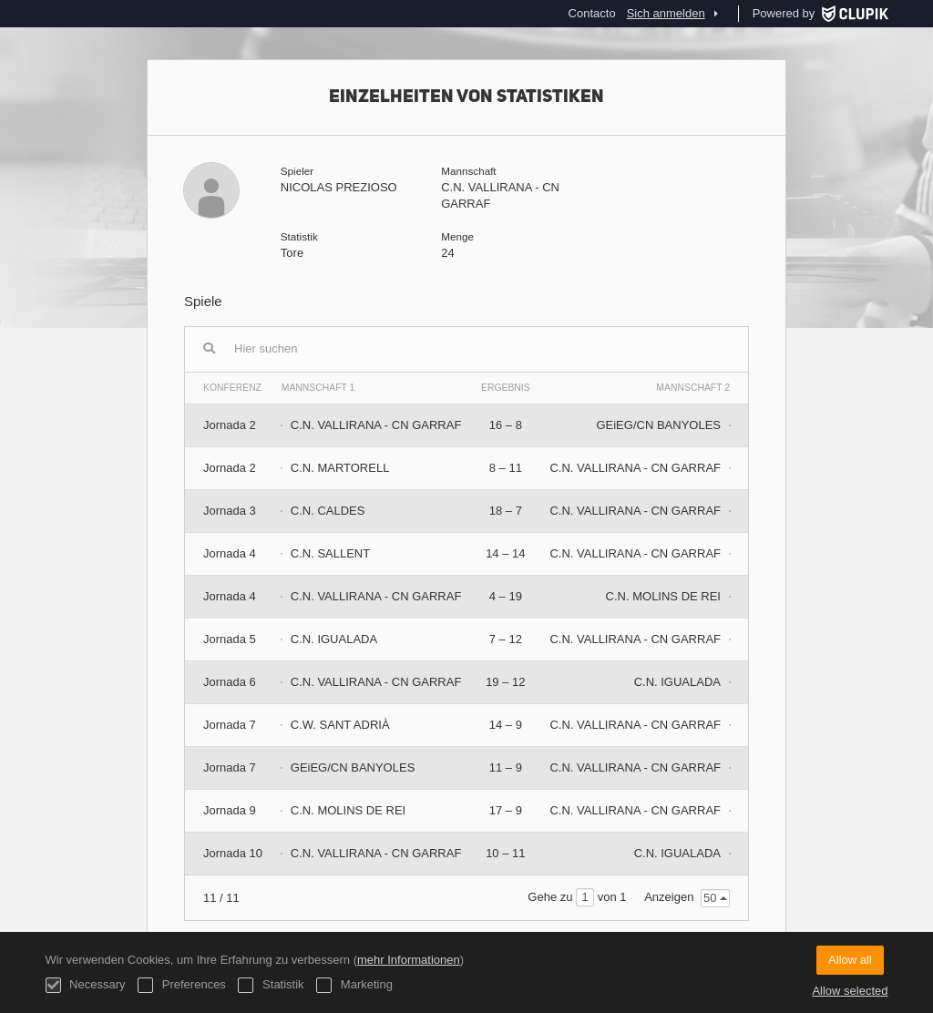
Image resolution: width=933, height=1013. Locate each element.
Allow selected (849, 991)
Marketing (354, 985)
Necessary (86, 985)
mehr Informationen (408, 960)
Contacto (592, 13)
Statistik (270, 985)
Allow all (850, 960)
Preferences (182, 985)
